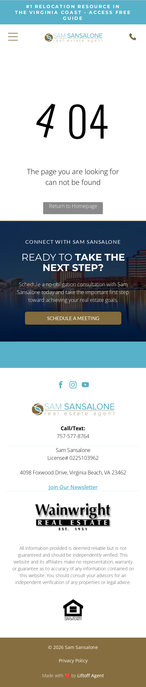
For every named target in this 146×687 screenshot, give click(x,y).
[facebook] (60, 386)
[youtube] (85, 386)
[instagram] (73, 386)
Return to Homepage (73, 206)
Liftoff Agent (90, 675)
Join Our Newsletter (73, 487)
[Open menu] (13, 37)
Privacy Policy (73, 660)
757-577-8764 (73, 436)
